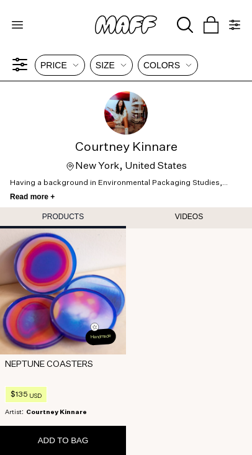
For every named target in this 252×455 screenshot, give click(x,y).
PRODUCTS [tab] (63, 216)
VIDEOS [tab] (189, 216)
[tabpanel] (126, 341)
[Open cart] (211, 25)
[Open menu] (17, 24)
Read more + (32, 196)
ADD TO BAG (63, 440)
